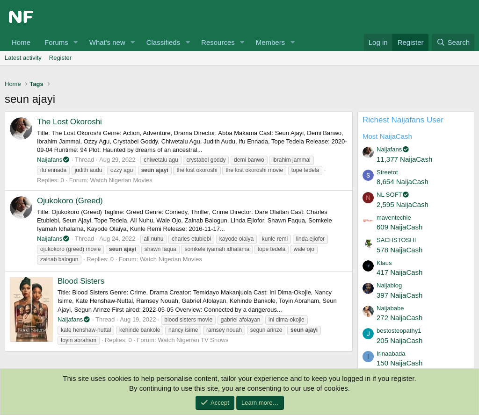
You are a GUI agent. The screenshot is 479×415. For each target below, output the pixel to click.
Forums (56, 42)
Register (60, 57)
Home (21, 42)
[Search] (453, 42)
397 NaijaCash (399, 295)
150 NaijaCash (399, 363)
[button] (75, 42)
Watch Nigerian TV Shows (193, 339)
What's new (107, 42)
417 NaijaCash (399, 272)
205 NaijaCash (399, 340)
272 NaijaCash (399, 318)
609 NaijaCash (399, 227)
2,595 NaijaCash (402, 204)
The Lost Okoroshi (69, 121)
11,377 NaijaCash (404, 159)
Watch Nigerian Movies (121, 180)
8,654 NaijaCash (402, 182)
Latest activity (23, 57)
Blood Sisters (81, 281)
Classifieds (163, 42)
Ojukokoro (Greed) (70, 200)
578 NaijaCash (399, 250)
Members (270, 42)
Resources (218, 42)
